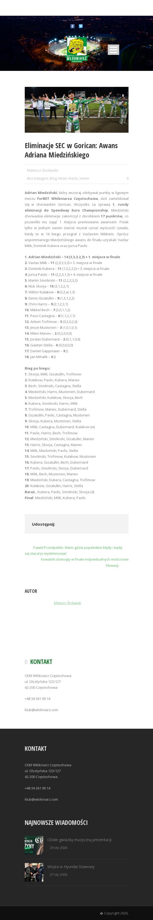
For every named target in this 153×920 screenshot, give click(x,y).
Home (84, 178)
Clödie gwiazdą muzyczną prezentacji (79, 839)
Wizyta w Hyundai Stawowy (70, 866)
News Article (68, 178)
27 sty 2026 (58, 874)
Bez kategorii (37, 178)
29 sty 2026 (58, 847)
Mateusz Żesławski (42, 170)
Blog (53, 178)
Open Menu (113, 49)
